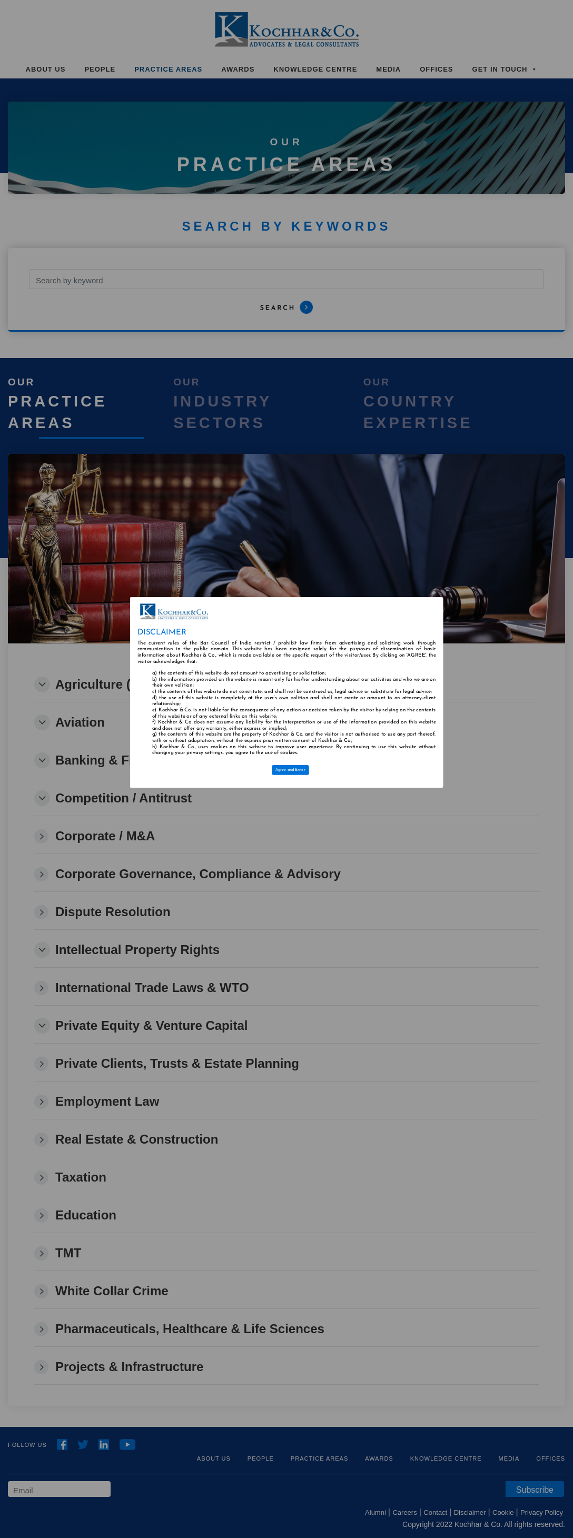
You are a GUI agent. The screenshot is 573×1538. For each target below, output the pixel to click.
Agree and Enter (290, 770)
